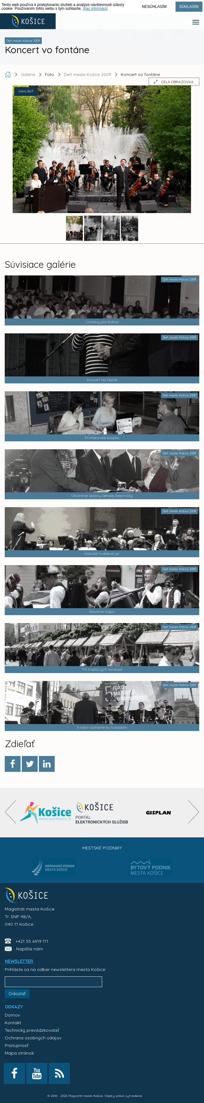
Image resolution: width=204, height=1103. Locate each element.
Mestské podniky (102, 848)
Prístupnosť (16, 1045)
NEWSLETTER (19, 961)
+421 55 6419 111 (31, 941)
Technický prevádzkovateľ (32, 1030)
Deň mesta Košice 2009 (87, 74)
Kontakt (13, 1022)
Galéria (28, 74)
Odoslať (17, 993)
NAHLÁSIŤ (26, 91)
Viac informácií (95, 8)
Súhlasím (189, 6)
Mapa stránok (19, 1053)
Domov (12, 1015)
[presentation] (10, 812)
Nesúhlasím (154, 6)
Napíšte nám (29, 949)
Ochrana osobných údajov (33, 1038)
